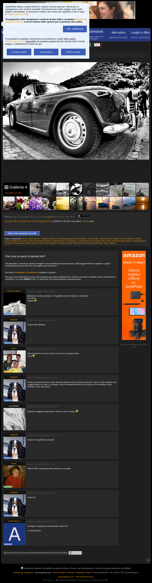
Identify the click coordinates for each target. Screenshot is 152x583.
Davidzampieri (81, 239)
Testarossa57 (79, 243)
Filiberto (137, 239)
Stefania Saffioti (65, 243)
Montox (129, 241)
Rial (40, 243)
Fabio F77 (117, 239)
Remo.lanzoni (18, 243)
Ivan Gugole (71, 241)
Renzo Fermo (31, 243)
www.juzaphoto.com (66, 577)
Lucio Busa (96, 241)
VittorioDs (98, 243)
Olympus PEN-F (11, 221)
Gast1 (24, 241)
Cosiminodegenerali (65, 239)
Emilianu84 (93, 239)
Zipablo (113, 243)
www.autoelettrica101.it (85, 577)
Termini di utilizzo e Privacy (63, 573)
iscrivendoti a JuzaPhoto (25, 272)
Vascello (89, 243)
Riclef (45, 243)
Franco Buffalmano (13, 241)
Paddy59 (49, 217)
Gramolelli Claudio (42, 241)
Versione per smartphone (23, 573)
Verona (85, 221)
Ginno (30, 241)
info (134, 347)
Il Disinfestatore (58, 241)
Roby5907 (53, 243)
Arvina (25, 239)
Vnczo (106, 243)
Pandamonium (139, 241)
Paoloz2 (8, 243)
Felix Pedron (127, 239)
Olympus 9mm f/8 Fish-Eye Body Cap (35, 221)
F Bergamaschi (105, 239)
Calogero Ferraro (48, 239)
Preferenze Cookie (14, 41)
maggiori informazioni (16, 14)
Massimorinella (118, 241)
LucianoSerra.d (83, 241)
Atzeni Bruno (34, 239)
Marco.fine (106, 241)
